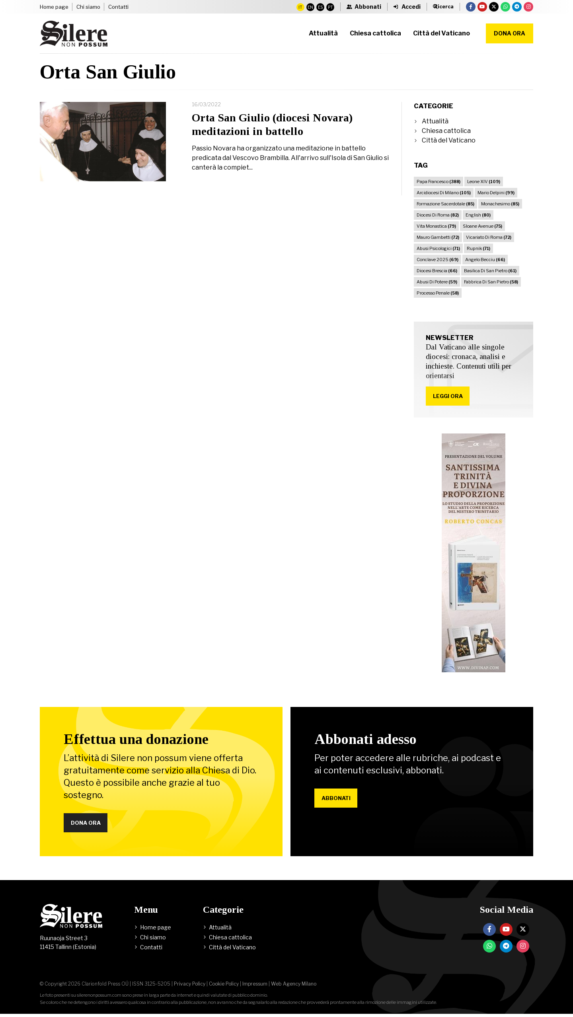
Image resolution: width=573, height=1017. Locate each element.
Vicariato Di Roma (488, 237)
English (478, 215)
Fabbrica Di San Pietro (491, 282)
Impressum (254, 987)
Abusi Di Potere (437, 282)
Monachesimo (500, 204)
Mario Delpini (496, 192)
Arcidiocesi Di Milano (444, 192)
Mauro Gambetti (438, 237)
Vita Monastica (436, 226)
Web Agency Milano (293, 987)
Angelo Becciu (485, 259)
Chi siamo (88, 7)
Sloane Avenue (482, 226)
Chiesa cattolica (446, 131)
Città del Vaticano (449, 140)
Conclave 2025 (437, 259)
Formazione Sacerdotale (445, 204)
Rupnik (478, 248)
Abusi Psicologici (438, 248)
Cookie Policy (224, 987)
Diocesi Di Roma (438, 215)
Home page (54, 7)
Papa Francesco (438, 181)
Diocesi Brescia (437, 270)
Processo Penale (438, 293)
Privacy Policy (189, 987)
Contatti (118, 7)
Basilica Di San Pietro (490, 270)
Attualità (435, 121)
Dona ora (509, 33)
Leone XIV (483, 181)
